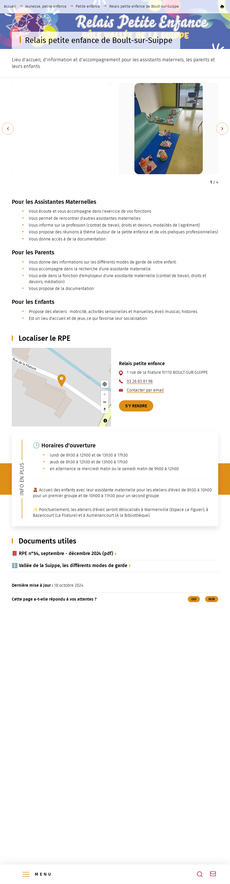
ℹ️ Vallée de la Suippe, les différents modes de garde (69, 565)
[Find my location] (104, 384)
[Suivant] (222, 129)
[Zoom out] (104, 402)
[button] (222, 6)
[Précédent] (8, 129)
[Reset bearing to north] (104, 409)
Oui (193, 599)
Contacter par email (145, 390)
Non (212, 599)
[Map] (61, 387)
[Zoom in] (104, 394)
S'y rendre (136, 405)
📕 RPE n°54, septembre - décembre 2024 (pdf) (62, 553)
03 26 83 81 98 (140, 381)
